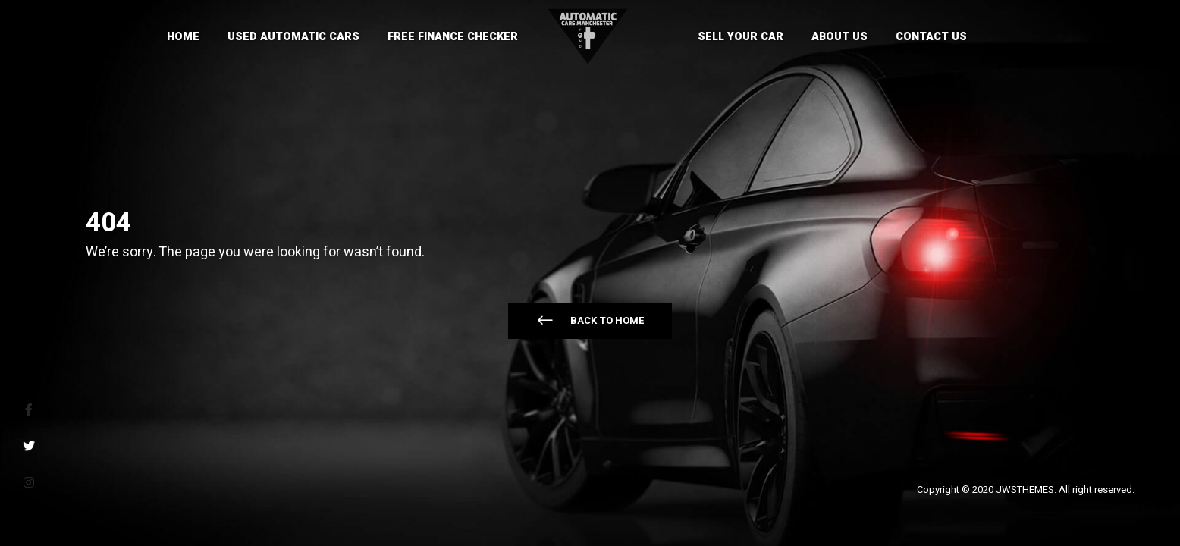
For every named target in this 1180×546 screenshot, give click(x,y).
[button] (590, 321)
